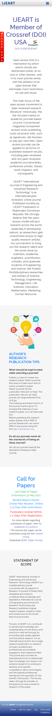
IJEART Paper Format (31, 540)
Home (13, 709)
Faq (35, 709)
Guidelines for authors (26, 526)
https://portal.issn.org (23, 429)
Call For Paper (25, 709)
